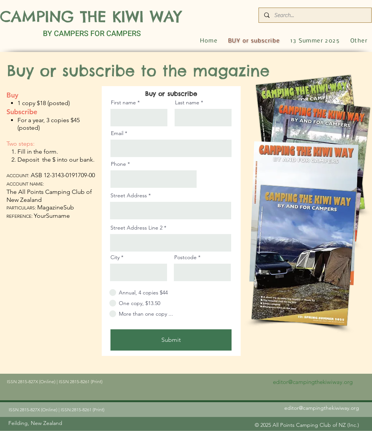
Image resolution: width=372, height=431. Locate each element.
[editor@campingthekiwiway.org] (313, 381)
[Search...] (314, 15)
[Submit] (171, 340)
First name (123, 102)
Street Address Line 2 (136, 227)
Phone (118, 164)
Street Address (128, 195)
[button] (359, 41)
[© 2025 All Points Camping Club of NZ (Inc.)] (306, 425)
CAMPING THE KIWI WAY (90, 16)
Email (117, 133)
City (115, 257)
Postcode (185, 257)
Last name (187, 102)
